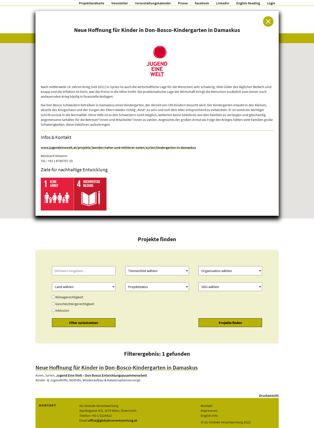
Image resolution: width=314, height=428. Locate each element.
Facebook (202, 3)
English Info (209, 415)
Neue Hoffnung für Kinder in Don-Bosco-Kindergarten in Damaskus (116, 367)
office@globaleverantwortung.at (112, 420)
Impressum (209, 410)
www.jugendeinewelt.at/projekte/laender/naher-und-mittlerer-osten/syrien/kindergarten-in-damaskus (118, 147)
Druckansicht (269, 395)
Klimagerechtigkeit (69, 297)
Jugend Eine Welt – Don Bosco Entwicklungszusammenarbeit (101, 375)
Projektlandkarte (91, 3)
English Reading (248, 3)
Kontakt (206, 405)
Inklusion (62, 310)
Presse (183, 3)
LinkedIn (222, 3)
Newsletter (119, 3)
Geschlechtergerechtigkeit (74, 304)
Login (271, 3)
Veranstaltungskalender (153, 3)
